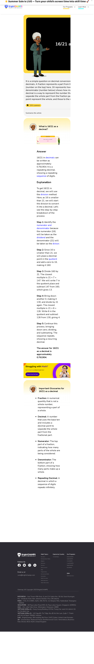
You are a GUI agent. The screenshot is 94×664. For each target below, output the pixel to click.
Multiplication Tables (45, 558)
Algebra (42, 561)
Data (42, 569)
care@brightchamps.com (26, 575)
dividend (41, 237)
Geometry (43, 563)
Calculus (43, 565)
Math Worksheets (45, 582)
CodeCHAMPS (70, 558)
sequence (41, 176)
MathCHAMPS (70, 556)
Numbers (43, 556)
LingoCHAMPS (70, 563)
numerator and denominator (44, 227)
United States (56, 556)
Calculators (43, 576)
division (44, 194)
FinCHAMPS (69, 561)
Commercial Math (45, 574)
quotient (53, 259)
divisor (56, 243)
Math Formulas (44, 578)
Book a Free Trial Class (32, 374)
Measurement (44, 567)
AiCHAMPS (69, 567)
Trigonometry (44, 571)
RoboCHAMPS (70, 565)
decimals (50, 157)
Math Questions (44, 580)
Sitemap (21, 590)
